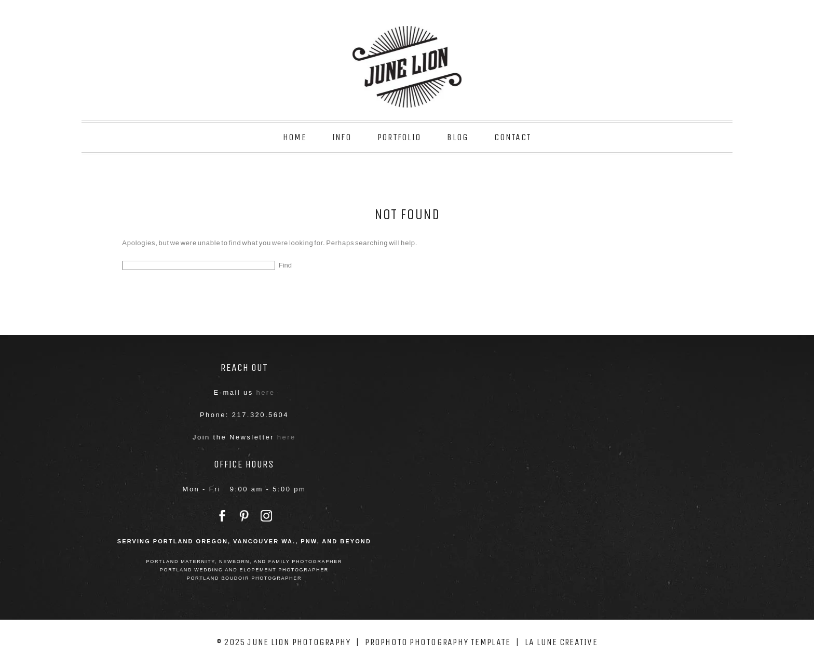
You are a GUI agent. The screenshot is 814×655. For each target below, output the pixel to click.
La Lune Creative (561, 642)
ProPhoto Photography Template (437, 642)
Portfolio (399, 137)
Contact (512, 137)
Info (341, 137)
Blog (457, 137)
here (265, 392)
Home (294, 137)
